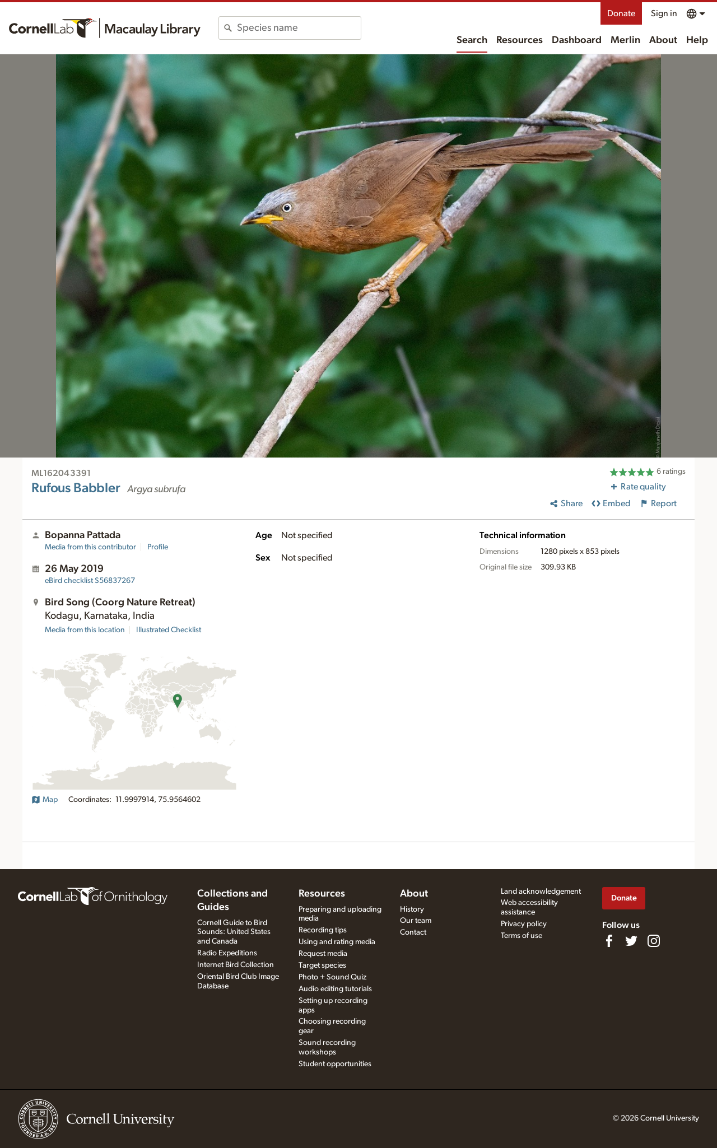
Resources (519, 40)
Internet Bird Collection (235, 965)
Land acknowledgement (541, 891)
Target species (322, 965)
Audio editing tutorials (335, 989)
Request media (323, 954)
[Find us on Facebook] (609, 941)
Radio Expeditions (227, 953)
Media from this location (85, 630)
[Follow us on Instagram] (653, 941)
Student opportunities (335, 1064)
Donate (621, 13)
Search (472, 40)
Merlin (625, 40)
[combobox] (299, 28)
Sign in (664, 13)
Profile (157, 547)
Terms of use (521, 936)
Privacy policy (524, 924)
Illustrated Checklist (168, 630)
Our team (415, 921)
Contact (413, 932)
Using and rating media (337, 942)
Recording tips (323, 930)
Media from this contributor (90, 547)
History (412, 909)
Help (697, 40)
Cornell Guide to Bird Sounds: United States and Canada (234, 932)
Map (44, 800)
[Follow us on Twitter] (631, 941)
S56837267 (90, 581)
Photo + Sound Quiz (332, 977)
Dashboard (577, 40)
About (663, 40)
